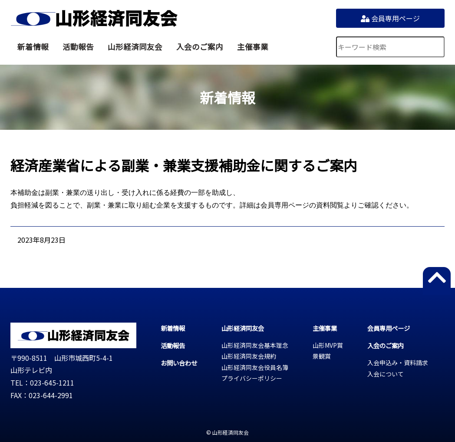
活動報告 (78, 46)
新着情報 (33, 46)
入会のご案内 (199, 46)
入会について (385, 373)
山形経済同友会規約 (248, 356)
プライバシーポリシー (251, 378)
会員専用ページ (390, 18)
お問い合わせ (179, 362)
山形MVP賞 (328, 345)
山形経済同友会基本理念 (254, 345)
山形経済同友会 (94, 18)
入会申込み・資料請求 (397, 362)
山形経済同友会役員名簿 (254, 367)
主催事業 (252, 46)
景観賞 (322, 356)
